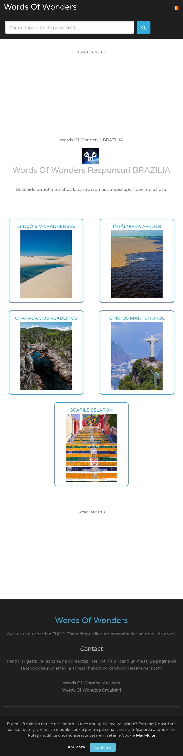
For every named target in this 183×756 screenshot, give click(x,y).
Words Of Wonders (40, 7)
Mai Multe (145, 735)
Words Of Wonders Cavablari (91, 690)
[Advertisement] (91, 96)
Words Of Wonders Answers (91, 683)
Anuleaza (76, 747)
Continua (103, 747)
